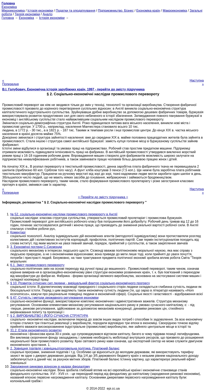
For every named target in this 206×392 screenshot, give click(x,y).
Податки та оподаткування (75, 10)
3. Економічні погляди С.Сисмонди (36, 247)
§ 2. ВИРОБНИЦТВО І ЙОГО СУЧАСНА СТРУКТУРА (49, 315)
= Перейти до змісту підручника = (103, 197)
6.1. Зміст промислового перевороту (37, 265)
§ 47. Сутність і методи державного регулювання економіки (54, 297)
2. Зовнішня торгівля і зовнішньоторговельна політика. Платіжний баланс (64, 348)
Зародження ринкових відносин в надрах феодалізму (50, 366)
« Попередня (10, 82)
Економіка (9, 7)
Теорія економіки (27, 14)
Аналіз (48, 14)
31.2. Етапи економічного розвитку (36, 330)
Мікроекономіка (13, 10)
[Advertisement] (103, 48)
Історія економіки (40, 10)
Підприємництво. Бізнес (116, 10)
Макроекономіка (175, 10)
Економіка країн (148, 10)
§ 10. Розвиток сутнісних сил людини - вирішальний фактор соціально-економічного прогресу (80, 283)
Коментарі (17, 232)
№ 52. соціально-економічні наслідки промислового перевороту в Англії (63, 214)
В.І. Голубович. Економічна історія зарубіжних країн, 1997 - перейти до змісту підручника (73, 89)
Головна (8, 18)
